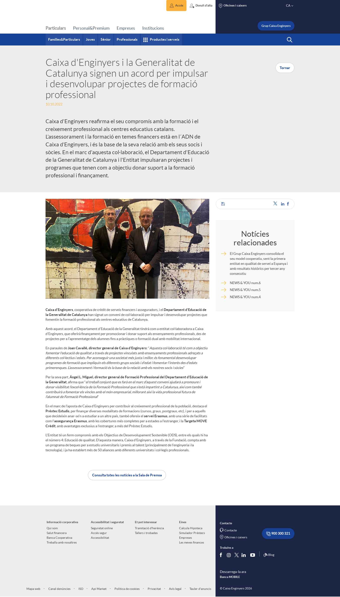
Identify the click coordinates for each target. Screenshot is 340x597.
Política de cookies (127, 589)
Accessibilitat (100, 537)
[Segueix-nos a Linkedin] (244, 555)
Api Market (98, 589)
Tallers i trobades (146, 533)
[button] (176, 5)
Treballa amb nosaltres (62, 542)
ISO (80, 589)
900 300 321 (278, 533)
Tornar (285, 68)
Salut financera (57, 533)
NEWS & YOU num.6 (245, 283)
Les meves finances (191, 542)
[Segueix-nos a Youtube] (253, 555)
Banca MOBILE (230, 577)
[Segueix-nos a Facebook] (222, 555)
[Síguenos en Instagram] (229, 554)
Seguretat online (102, 528)
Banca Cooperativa (59, 537)
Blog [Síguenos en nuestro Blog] (268, 555)
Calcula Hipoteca (190, 528)
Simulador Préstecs (192, 533)
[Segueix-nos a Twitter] (236, 554)
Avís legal (174, 589)
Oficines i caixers (235, 537)
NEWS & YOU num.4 (245, 297)
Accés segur (99, 533)
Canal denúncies (59, 589)
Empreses (185, 537)
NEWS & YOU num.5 (245, 290)
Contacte (230, 530)
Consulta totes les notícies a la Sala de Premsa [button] (127, 475)
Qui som (52, 528)
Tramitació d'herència (149, 528)
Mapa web (33, 589)
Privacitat (154, 589)
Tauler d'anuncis (200, 589)
